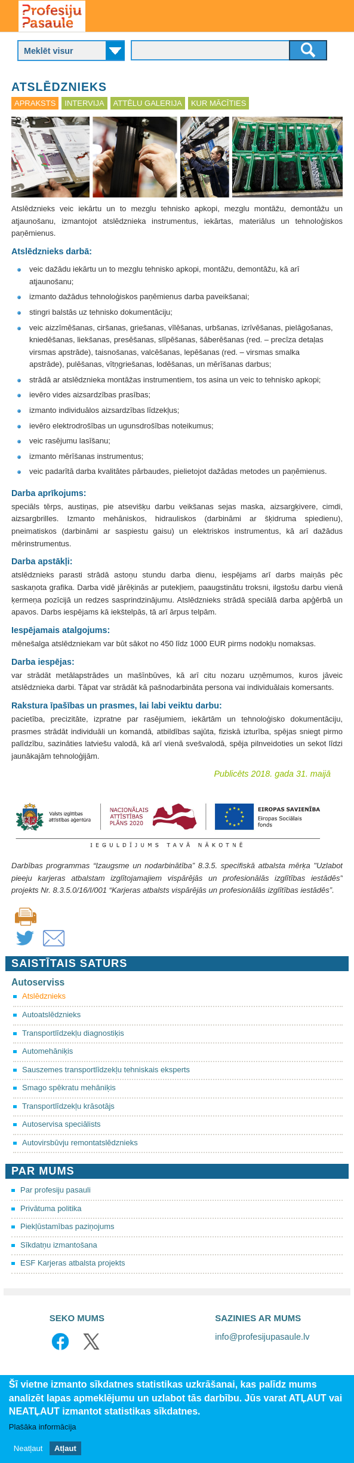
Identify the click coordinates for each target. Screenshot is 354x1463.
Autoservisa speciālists (61, 1124)
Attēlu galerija (147, 103)
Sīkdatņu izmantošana (58, 1244)
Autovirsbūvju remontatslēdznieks (80, 1142)
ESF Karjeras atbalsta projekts (72, 1262)
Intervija (84, 103)
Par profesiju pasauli (55, 1189)
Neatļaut (28, 1448)
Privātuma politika (51, 1208)
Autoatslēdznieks (51, 1014)
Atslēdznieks (44, 995)
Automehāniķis (47, 1051)
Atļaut (65, 1448)
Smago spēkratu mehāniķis (69, 1087)
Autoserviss (37, 982)
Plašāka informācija (42, 1427)
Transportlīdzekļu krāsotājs (68, 1106)
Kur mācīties (218, 103)
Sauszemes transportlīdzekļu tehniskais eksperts (106, 1069)
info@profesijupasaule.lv (262, 1337)
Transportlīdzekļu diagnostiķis (73, 1033)
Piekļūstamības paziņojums (67, 1226)
